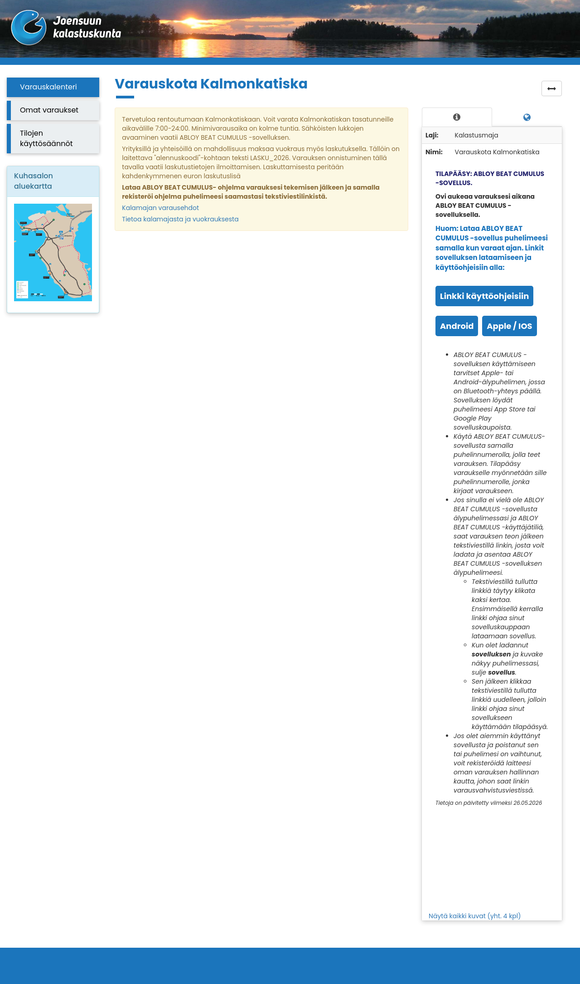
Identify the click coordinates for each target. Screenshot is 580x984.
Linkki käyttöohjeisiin (484, 296)
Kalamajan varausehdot (160, 207)
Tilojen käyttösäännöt (46, 138)
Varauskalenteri (48, 87)
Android (457, 326)
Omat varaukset (49, 110)
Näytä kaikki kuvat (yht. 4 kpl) (475, 915)
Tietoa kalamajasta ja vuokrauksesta (180, 219)
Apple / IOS (509, 326)
